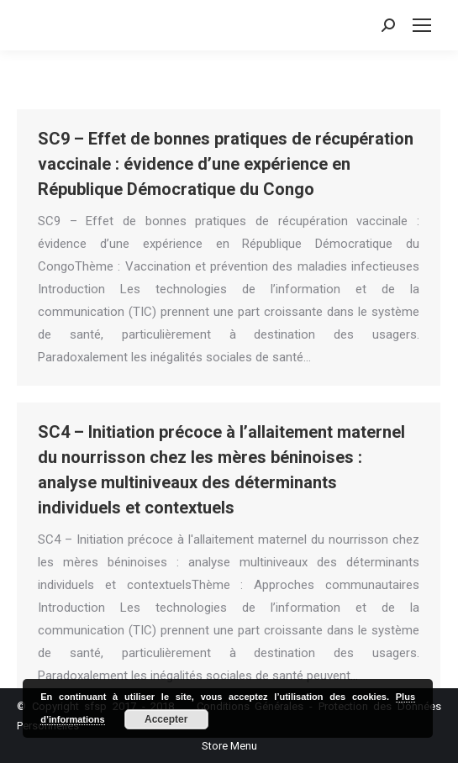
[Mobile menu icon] (422, 25)
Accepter (166, 719)
